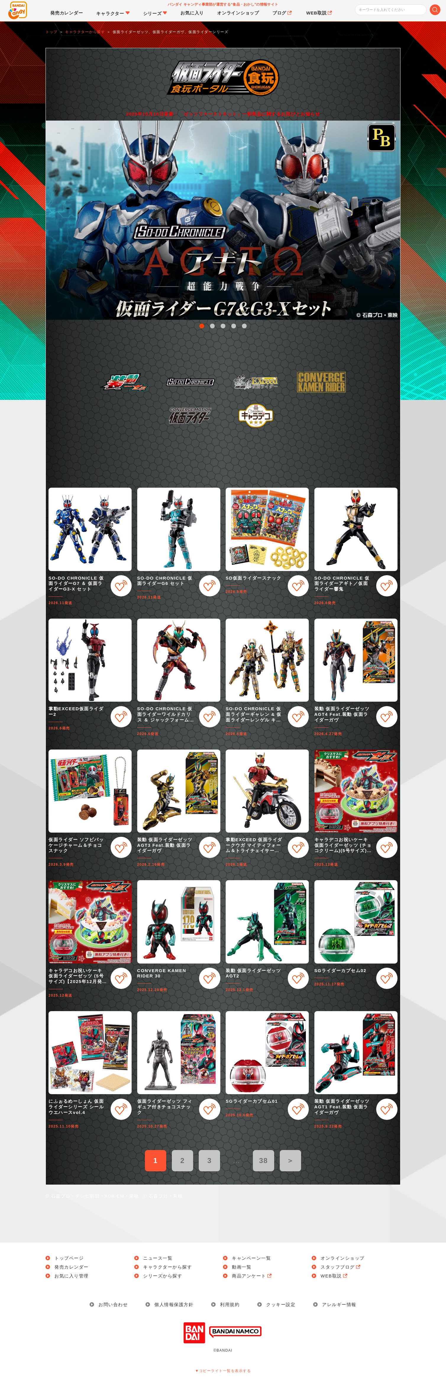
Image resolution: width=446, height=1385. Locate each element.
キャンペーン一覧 (251, 1258)
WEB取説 (334, 1276)
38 (263, 1161)
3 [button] (223, 326)
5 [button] (244, 326)
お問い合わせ (113, 1304)
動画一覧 (241, 1267)
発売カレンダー (71, 1267)
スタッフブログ (341, 1267)
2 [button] (212, 326)
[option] (223, 220)
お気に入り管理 (71, 1276)
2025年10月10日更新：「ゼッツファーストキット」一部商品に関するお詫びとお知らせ (223, 113)
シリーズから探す (162, 1276)
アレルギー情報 (339, 1304)
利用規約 (230, 1304)
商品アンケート (252, 1276)
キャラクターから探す (167, 1267)
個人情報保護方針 (173, 1304)
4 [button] (233, 326)
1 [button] (201, 326)
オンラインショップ (343, 1258)
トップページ (69, 1258)
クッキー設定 (280, 1304)
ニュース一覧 (157, 1258)
